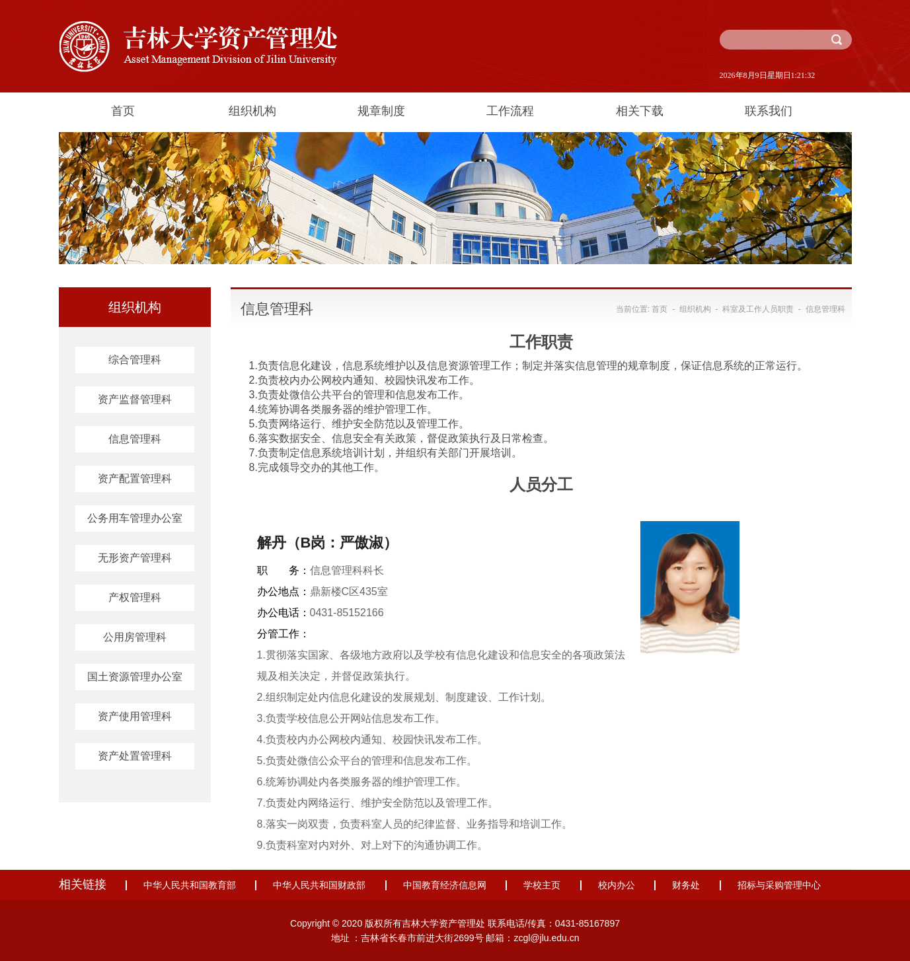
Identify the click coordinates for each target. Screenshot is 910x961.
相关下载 (640, 111)
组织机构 (252, 111)
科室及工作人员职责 (758, 309)
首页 (123, 111)
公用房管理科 (135, 637)
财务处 (686, 885)
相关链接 (82, 885)
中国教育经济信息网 (444, 885)
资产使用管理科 (135, 716)
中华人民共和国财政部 (319, 885)
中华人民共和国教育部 (189, 885)
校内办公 (616, 885)
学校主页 (541, 885)
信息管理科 (134, 439)
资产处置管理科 (135, 756)
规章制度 (381, 111)
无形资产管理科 (135, 557)
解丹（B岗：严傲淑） (327, 542)
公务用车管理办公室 (134, 518)
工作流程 (510, 111)
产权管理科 (134, 597)
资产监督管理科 (135, 399)
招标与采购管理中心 (779, 885)
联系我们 (768, 111)
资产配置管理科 (135, 478)
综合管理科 (134, 359)
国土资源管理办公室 (134, 676)
